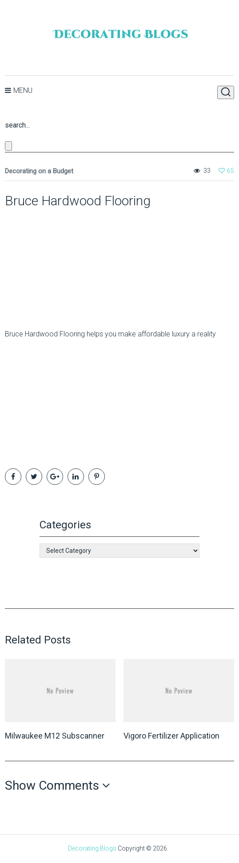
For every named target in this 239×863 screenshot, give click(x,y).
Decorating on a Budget (39, 171)
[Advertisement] (60, 264)
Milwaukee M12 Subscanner (54, 735)
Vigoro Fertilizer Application (171, 735)
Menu (22, 90)
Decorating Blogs (92, 848)
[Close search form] (8, 146)
